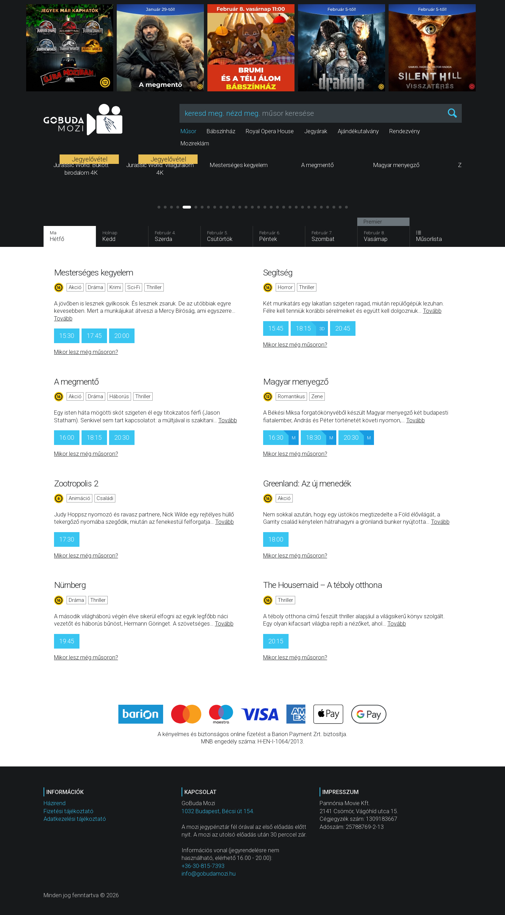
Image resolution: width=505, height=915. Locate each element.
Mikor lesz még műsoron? (86, 352)
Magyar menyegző (296, 382)
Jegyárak (315, 131)
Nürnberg (70, 585)
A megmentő (76, 382)
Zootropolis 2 (76, 483)
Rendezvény (404, 131)
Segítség (278, 272)
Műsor (188, 131)
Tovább (63, 318)
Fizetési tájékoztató (68, 811)
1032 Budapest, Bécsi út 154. (218, 811)
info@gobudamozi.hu (209, 873)
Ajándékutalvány (358, 131)
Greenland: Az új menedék (307, 483)
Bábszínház (221, 131)
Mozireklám (195, 143)
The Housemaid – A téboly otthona (322, 585)
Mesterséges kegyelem (93, 272)
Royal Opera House (270, 131)
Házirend (55, 803)
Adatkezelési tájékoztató (75, 819)
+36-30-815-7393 (203, 866)
